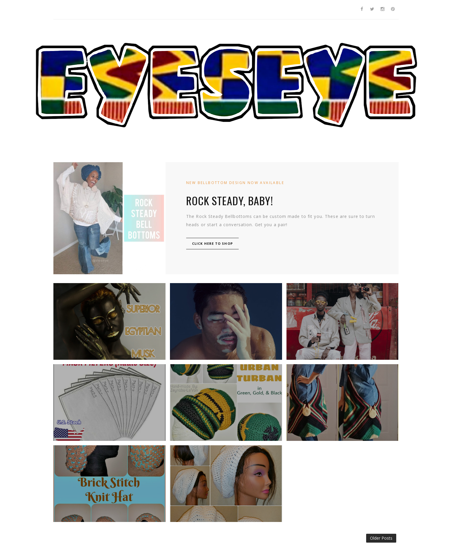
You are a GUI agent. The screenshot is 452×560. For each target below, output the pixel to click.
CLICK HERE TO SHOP (212, 243)
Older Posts (381, 538)
